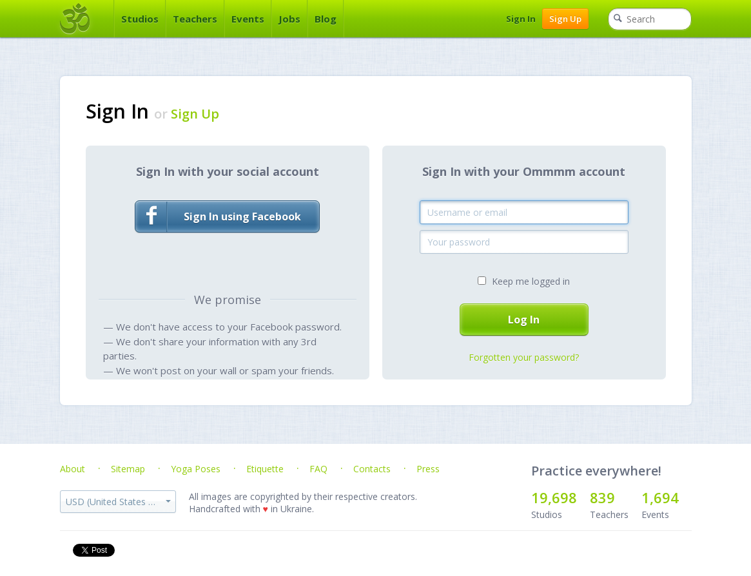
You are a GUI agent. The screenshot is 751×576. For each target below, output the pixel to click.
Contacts (372, 469)
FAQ (318, 469)
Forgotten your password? (524, 357)
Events (247, 18)
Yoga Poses (195, 469)
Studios (140, 18)
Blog (325, 18)
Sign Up (565, 18)
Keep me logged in (531, 281)
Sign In (521, 18)
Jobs (289, 18)
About (72, 469)
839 (602, 497)
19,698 (554, 497)
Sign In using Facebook (218, 217)
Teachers (195, 18)
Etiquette (265, 469)
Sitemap (128, 469)
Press (428, 469)
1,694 (660, 497)
